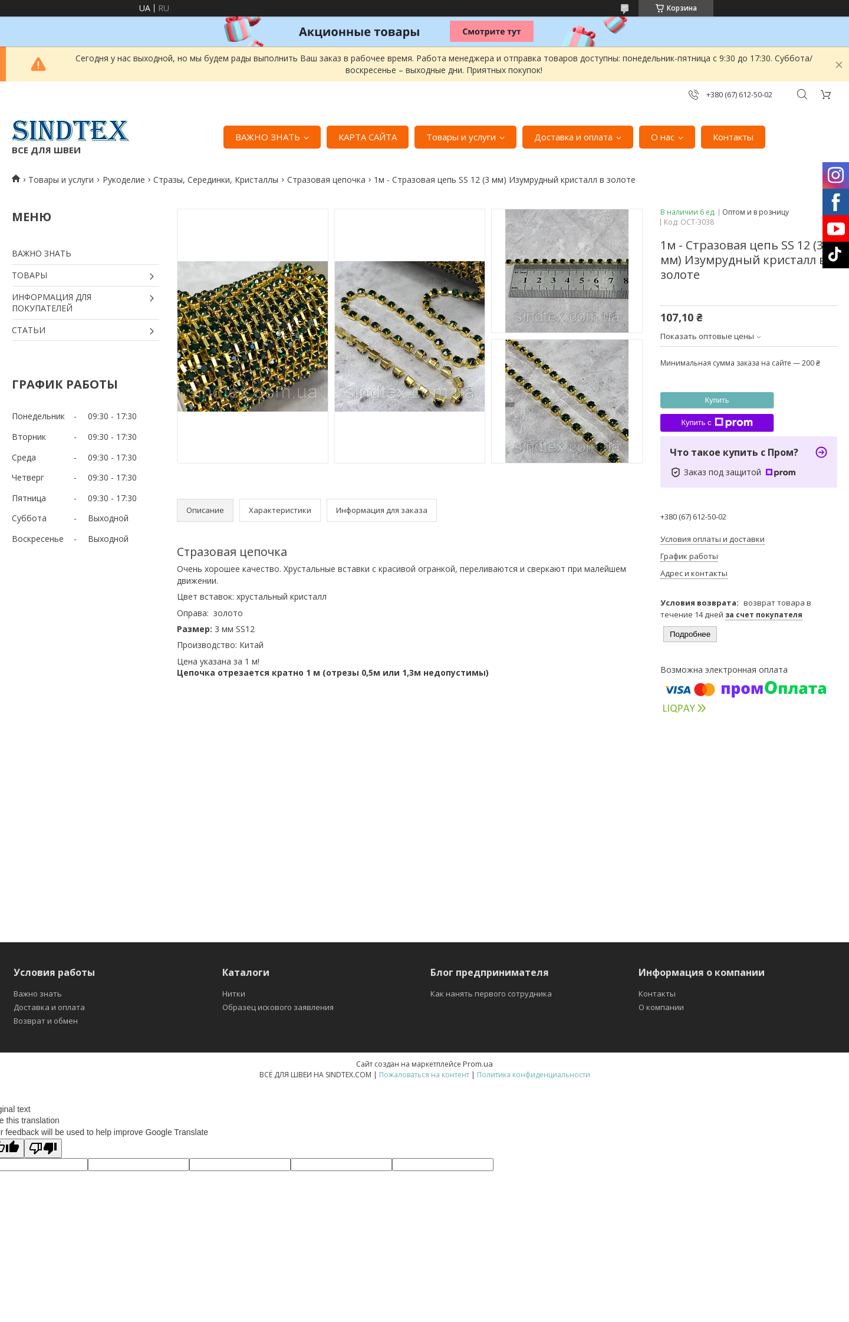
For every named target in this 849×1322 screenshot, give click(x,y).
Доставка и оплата (573, 137)
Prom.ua (478, 1063)
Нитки (233, 993)
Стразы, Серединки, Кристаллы (215, 179)
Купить (717, 400)
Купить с (716, 422)
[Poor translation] (43, 1148)
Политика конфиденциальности (533, 1075)
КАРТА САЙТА (367, 137)
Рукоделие (124, 179)
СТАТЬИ (28, 330)
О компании (661, 1007)
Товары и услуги (461, 137)
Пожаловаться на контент (424, 1075)
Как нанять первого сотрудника (491, 993)
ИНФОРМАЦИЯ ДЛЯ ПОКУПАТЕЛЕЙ (51, 302)
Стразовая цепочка (326, 179)
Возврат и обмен (46, 1020)
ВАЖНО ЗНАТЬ (267, 137)
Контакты (733, 137)
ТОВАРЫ (29, 275)
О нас (662, 137)
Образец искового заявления (278, 1007)
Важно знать (38, 993)
